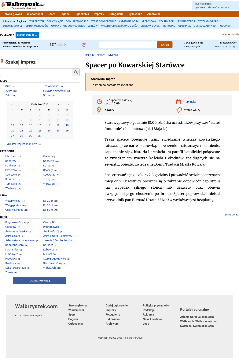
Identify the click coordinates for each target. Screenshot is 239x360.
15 (30, 125)
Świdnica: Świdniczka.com (197, 326)
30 (39, 135)
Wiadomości (35, 14)
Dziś (7, 86)
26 (67, 130)
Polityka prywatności (156, 305)
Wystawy (10, 188)
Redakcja (149, 310)
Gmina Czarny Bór (205, 25)
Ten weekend (50, 86)
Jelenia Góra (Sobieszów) (58, 235)
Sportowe (11, 174)
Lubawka (48, 249)
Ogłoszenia (82, 14)
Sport (51, 14)
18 (58, 125)
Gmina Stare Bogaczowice (68, 25)
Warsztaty (49, 183)
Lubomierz (11, 254)
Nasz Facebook (152, 319)
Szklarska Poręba (15, 267)
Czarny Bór (166, 21)
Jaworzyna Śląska (16, 231)
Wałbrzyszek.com (41, 310)
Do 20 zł (48, 200)
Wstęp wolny (12, 200)
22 (30, 130)
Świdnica (225, 7)
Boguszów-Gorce (77, 21)
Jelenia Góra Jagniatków (20, 240)
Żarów (9, 272)
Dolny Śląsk (55, 21)
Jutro (8, 90)
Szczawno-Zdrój (208, 21)
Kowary (101, 54)
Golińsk (225, 25)
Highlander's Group (133, 338)
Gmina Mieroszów (36, 25)
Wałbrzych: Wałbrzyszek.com (199, 321)
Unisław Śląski (150, 25)
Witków (92, 25)
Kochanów (11, 249)
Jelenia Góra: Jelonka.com (197, 317)
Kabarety (10, 161)
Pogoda (65, 14)
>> (67, 104)
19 (67, 125)
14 (21, 125)
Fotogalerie (116, 14)
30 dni (46, 95)
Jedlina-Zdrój (186, 21)
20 (12, 130)
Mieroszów (149, 21)
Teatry (47, 179)
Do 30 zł (48, 205)
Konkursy (11, 165)
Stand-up (10, 179)
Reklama (148, 314)
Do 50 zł (48, 209)
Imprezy (99, 14)
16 (39, 125)
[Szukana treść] (127, 44)
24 (48, 130)
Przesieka (11, 258)
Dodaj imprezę (40, 280)
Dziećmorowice (12, 25)
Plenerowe (11, 170)
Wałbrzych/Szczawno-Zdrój (119, 25)
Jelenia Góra (213, 7)
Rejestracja (221, 46)
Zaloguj (233, 46)
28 (21, 135)
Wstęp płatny (13, 205)
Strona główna (13, 14)
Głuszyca (184, 25)
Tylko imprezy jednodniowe (21, 143)
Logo (146, 323)
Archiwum (153, 14)
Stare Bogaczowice (103, 21)
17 (48, 125)
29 (30, 135)
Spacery (48, 170)
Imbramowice (51, 226)
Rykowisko (135, 14)
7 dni (8, 95)
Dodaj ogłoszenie (117, 305)
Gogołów (10, 226)
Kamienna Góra (129, 21)
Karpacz (48, 244)
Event (46, 156)
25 (58, 130)
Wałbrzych (36, 21)
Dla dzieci (10, 156)
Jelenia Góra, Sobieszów (58, 240)
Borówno (169, 25)
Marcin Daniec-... (27, 34)
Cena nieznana (14, 209)
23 (39, 130)
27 (12, 135)
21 (21, 130)
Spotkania (49, 174)
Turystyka (113, 54)
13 (12, 125)
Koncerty (48, 161)
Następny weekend (54, 90)
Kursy (46, 165)
